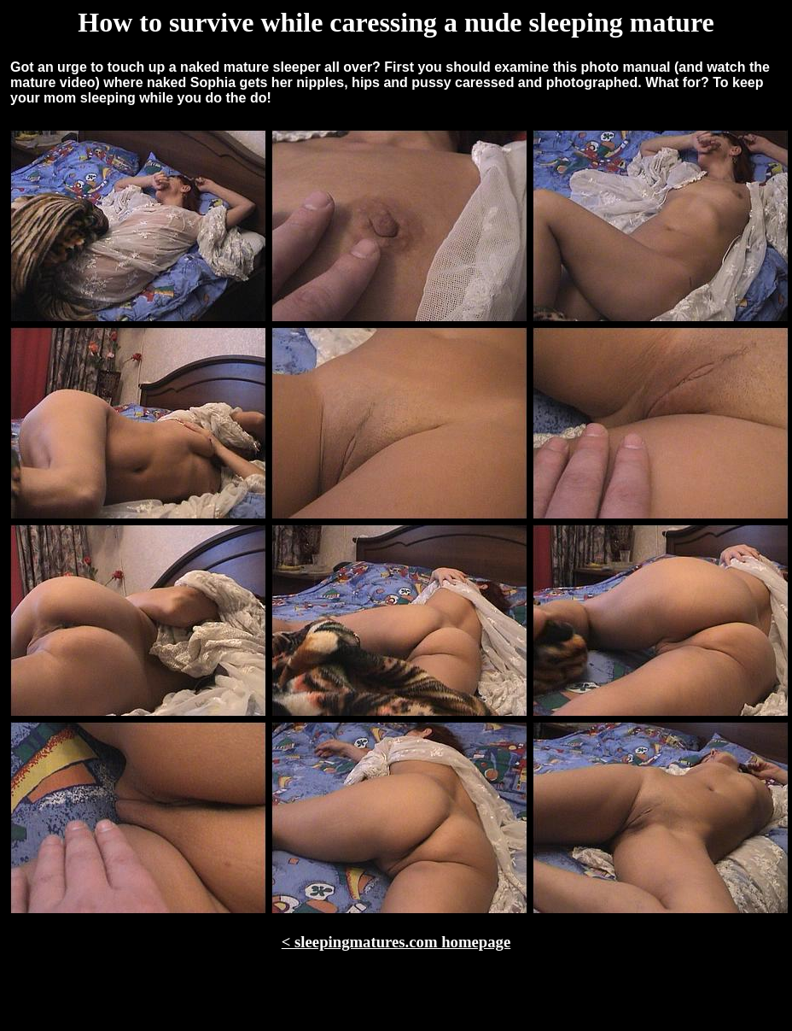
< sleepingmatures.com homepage (396, 942)
